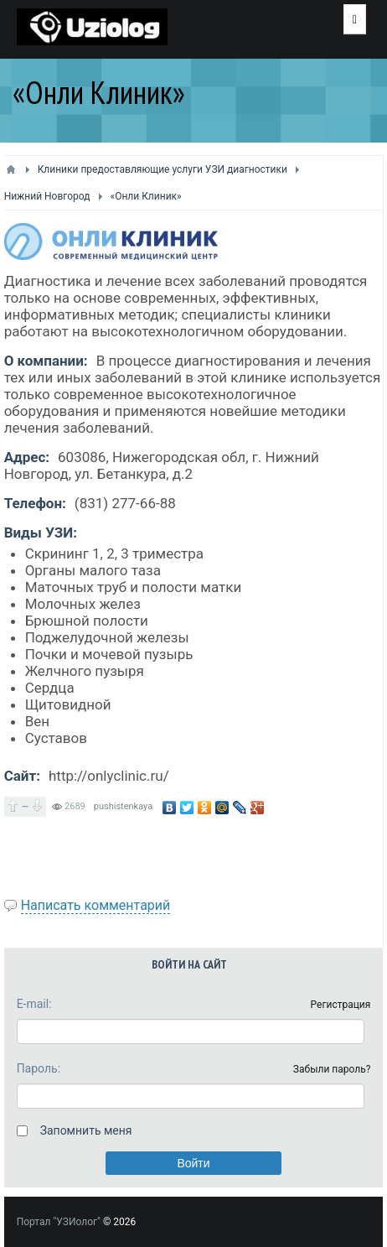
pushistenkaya (123, 806)
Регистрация (341, 1005)
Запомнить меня (86, 1130)
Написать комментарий (96, 905)
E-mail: (34, 1004)
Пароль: (38, 1068)
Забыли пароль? (332, 1069)
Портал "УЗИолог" (59, 1222)
